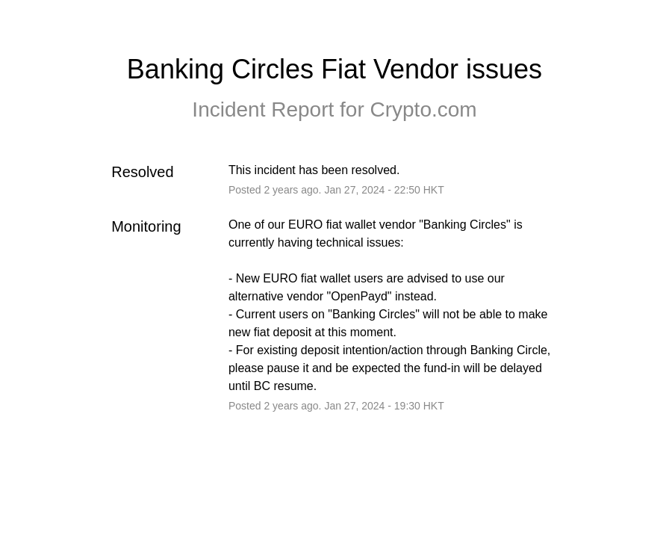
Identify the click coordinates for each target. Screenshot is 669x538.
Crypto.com (423, 109)
